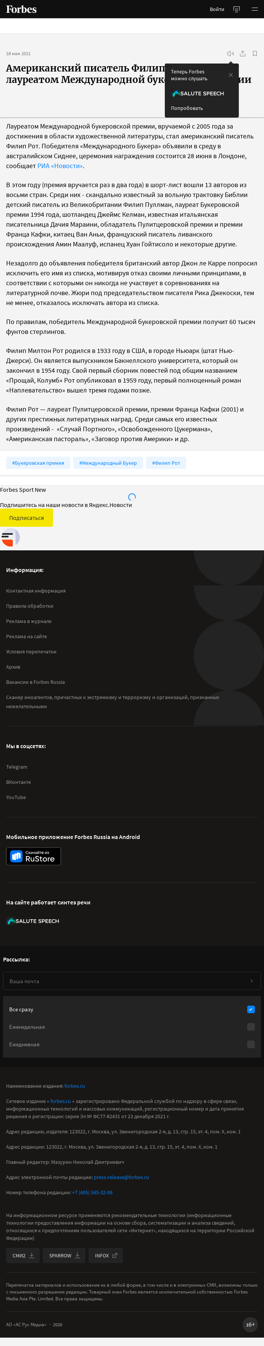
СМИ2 (24, 1255)
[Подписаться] (251, 981)
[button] (255, 9)
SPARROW (64, 1255)
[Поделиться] (243, 54)
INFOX (106, 1255)
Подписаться (26, 517)
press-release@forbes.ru (121, 1177)
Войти (217, 9)
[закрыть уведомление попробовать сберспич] (231, 75)
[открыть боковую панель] (236, 9)
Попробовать (187, 108)
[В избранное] (255, 54)
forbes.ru (74, 1085)
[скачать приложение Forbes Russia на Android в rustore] (33, 856)
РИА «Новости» (60, 165)
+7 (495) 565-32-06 (92, 1192)
